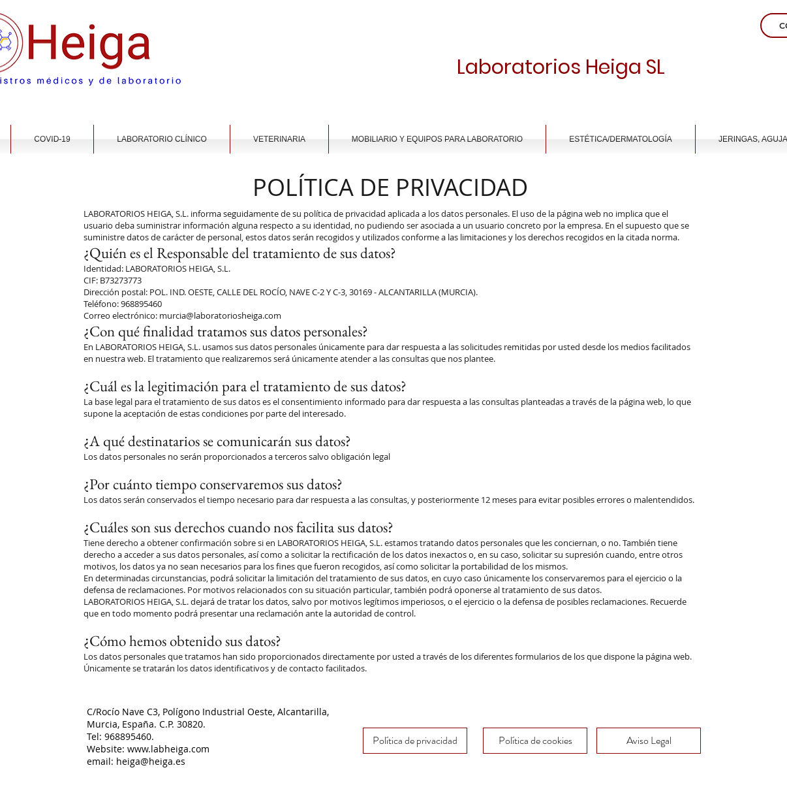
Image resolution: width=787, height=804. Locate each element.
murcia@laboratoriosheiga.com (220, 315)
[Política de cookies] (535, 741)
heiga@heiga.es (150, 761)
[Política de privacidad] (415, 741)
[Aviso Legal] (648, 741)
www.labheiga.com (168, 749)
